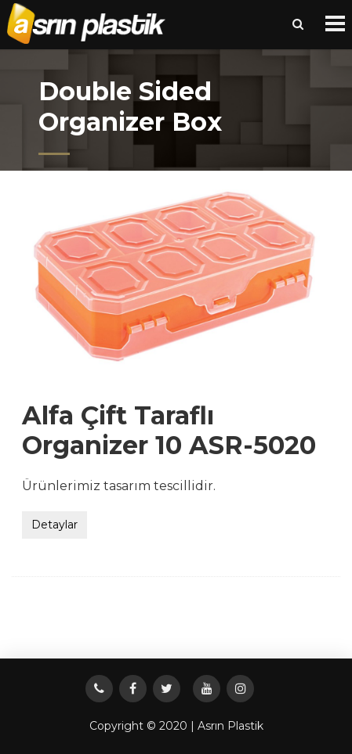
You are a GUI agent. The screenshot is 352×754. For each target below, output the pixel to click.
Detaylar (54, 525)
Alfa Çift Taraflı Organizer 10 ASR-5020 (169, 430)
